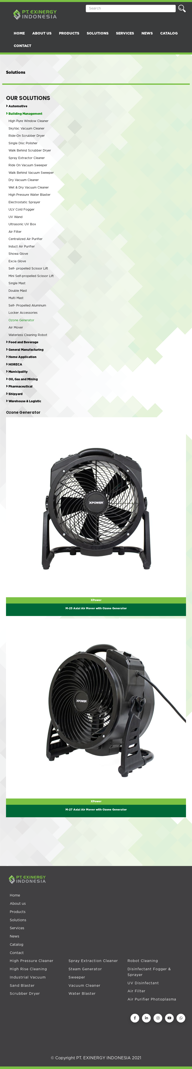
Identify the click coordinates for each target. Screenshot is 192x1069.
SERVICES (125, 33)
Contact (17, 953)
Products (18, 912)
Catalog (16, 944)
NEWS (147, 33)
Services (17, 928)
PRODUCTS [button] (69, 33)
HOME (19, 33)
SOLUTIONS (97, 33)
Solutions (18, 920)
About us (18, 903)
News (14, 936)
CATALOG (169, 33)
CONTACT (22, 46)
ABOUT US (42, 33)
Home (15, 895)
